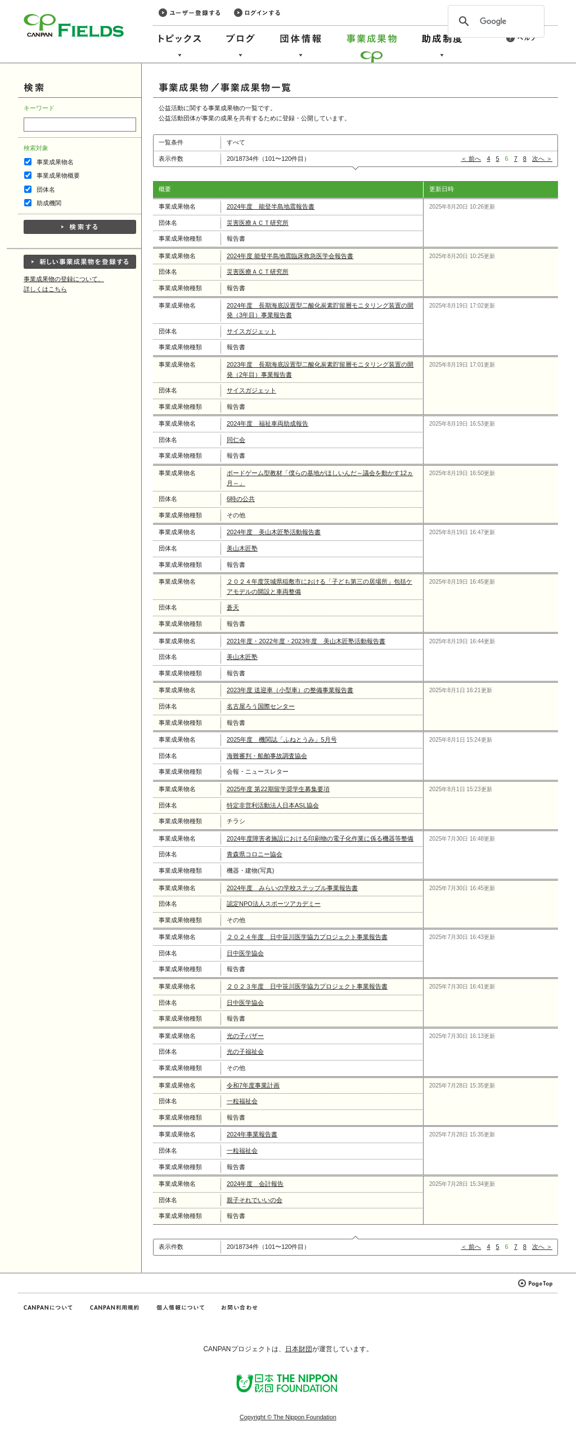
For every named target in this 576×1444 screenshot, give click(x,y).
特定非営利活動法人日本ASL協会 (273, 805)
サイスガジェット (251, 331)
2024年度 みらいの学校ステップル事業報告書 (292, 888)
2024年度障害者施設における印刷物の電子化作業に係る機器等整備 (320, 838)
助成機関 (49, 203)
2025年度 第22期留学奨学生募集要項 (278, 789)
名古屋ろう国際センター (261, 706)
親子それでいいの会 (254, 1200)
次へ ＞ (542, 158)
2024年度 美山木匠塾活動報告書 (274, 532)
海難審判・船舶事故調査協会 (267, 755)
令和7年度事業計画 (253, 1085)
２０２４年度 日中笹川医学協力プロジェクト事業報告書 (307, 936)
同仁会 (236, 439)
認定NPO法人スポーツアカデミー (274, 903)
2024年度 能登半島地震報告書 (270, 206)
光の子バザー (245, 1035)
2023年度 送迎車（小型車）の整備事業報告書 (290, 690)
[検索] (494, 21)
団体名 (46, 189)
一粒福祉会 (242, 1101)
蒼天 (233, 607)
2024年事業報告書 (252, 1134)
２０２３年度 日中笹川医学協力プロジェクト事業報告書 (307, 986)
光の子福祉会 (245, 1051)
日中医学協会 (245, 953)
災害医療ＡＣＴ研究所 (258, 222)
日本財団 (298, 1349)
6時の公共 (241, 498)
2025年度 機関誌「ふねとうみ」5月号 (282, 739)
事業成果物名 (55, 162)
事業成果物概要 (58, 175)
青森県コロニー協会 (254, 854)
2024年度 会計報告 (255, 1183)
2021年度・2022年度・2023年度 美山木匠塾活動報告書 (306, 641)
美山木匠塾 (242, 548)
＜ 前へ (471, 158)
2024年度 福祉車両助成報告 (267, 423)
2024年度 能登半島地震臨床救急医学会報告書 (290, 255)
